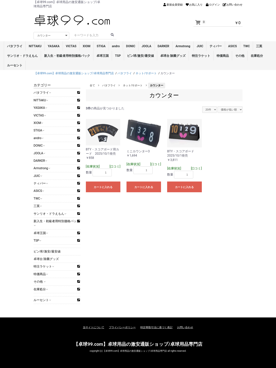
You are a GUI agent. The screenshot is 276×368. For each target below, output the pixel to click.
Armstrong (183, 46)
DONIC (130, 46)
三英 (259, 46)
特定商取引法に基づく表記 (156, 327)
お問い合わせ (185, 327)
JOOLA (146, 46)
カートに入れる (103, 187)
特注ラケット (201, 56)
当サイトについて (93, 327)
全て (92, 85)
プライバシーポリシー (122, 327)
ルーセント (14, 65)
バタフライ (14, 46)
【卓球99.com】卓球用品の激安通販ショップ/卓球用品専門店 (138, 344)
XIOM (86, 46)
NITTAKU (35, 46)
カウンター (156, 85)
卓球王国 (102, 56)
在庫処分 (257, 56)
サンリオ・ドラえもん (22, 56)
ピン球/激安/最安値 (140, 56)
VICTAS (71, 46)
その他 (239, 56)
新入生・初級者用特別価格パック (67, 56)
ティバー (215, 46)
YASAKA (53, 46)
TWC (246, 46)
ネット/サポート (133, 85)
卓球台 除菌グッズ (173, 56)
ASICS (232, 46)
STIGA (101, 46)
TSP (118, 56)
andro (116, 46)
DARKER (163, 46)
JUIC (200, 46)
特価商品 (223, 56)
